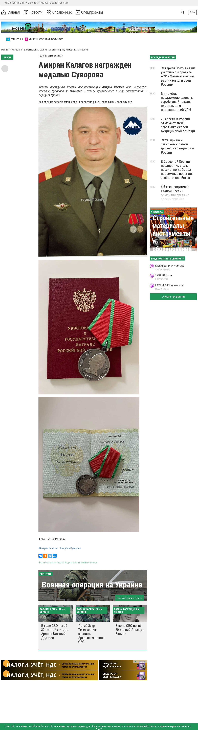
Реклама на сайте (48, 2)
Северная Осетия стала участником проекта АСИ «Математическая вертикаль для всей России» (178, 76)
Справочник (59, 12)
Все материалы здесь (129, 598)
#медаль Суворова (70, 548)
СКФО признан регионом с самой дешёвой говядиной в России (177, 146)
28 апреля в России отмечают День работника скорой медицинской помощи (178, 125)
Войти (192, 12)
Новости (33, 12)
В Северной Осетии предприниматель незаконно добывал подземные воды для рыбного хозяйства (177, 170)
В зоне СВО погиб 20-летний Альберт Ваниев (129, 630)
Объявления (19, 2)
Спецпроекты (89, 12)
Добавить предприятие (173, 296)
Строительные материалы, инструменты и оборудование (173, 233)
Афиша (7, 2)
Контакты (63, 2)
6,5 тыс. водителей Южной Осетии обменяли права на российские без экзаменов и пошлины (178, 195)
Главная (10, 12)
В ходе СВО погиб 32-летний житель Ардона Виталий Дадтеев (54, 632)
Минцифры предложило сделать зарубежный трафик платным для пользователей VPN (177, 102)
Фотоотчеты (32, 2)
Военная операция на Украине (92, 584)
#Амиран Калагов (47, 548)
